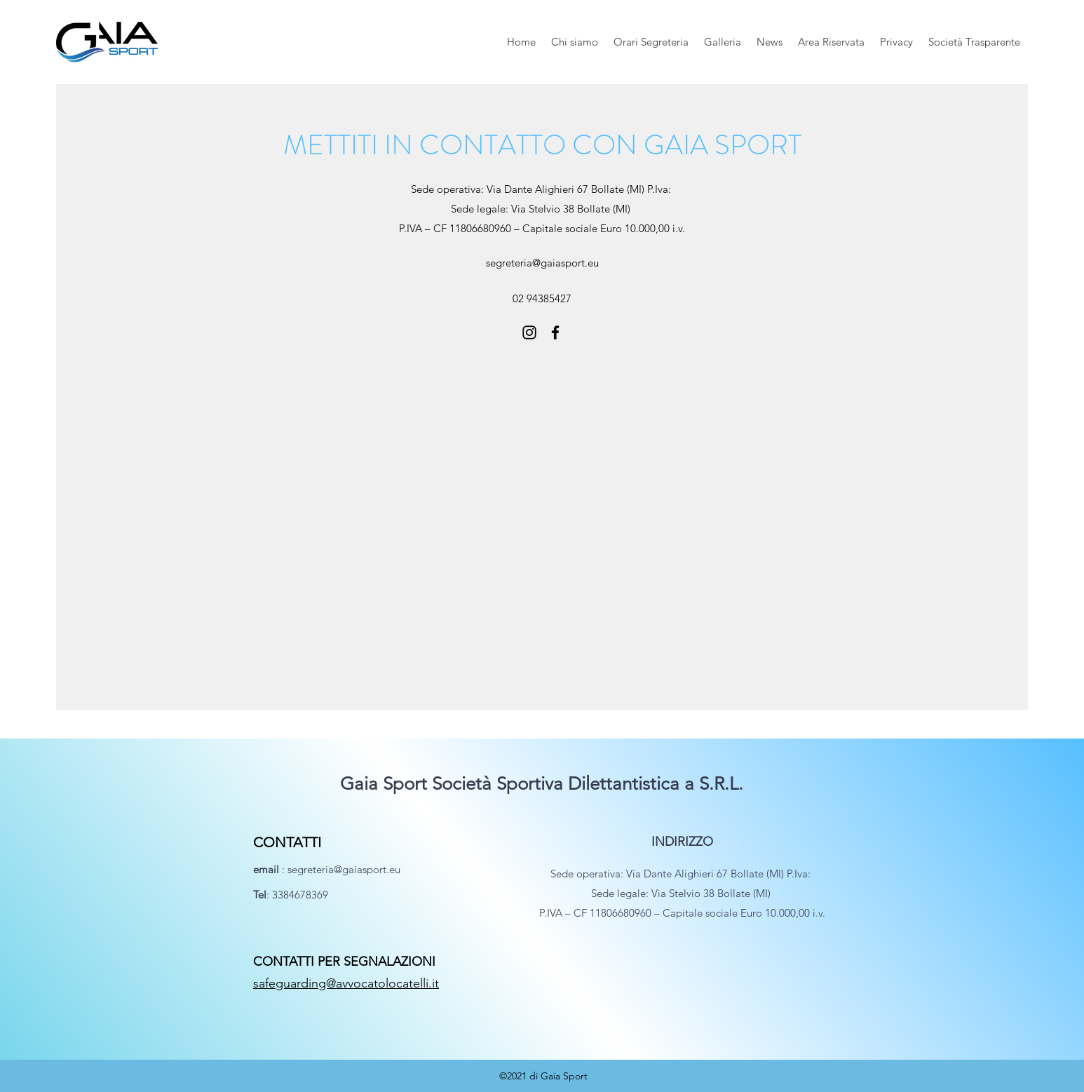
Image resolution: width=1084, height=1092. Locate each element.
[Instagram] (529, 332)
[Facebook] (555, 332)
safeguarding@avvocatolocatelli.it (346, 983)
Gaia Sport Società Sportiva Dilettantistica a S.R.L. (541, 784)
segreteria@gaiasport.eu (542, 262)
